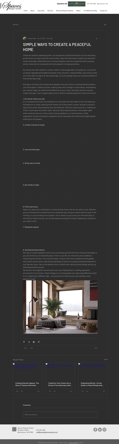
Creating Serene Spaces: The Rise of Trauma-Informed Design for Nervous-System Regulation (27, 384)
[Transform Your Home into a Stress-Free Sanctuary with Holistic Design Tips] (60, 371)
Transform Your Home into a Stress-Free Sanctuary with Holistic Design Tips (59, 384)
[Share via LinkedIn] (34, 342)
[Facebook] (95, 430)
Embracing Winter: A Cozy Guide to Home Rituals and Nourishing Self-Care (91, 384)
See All (106, 359)
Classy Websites (73, 442)
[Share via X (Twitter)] (29, 342)
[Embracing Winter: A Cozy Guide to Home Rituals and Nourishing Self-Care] (93, 371)
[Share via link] (39, 342)
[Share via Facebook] (24, 342)
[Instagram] (104, 430)
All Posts (15, 24)
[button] (50, 10)
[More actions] (96, 38)
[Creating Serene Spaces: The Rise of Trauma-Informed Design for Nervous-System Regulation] (27, 371)
